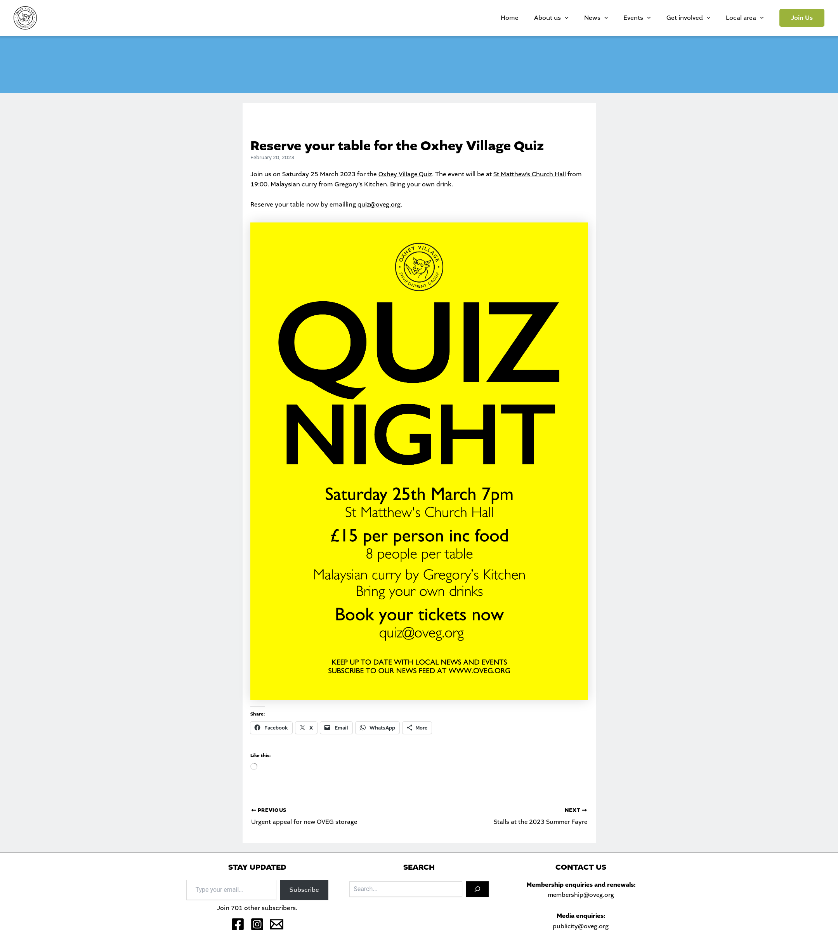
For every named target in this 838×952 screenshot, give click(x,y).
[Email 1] (276, 924)
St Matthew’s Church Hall (532, 174)
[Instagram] (257, 924)
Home (552, 18)
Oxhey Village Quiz (406, 174)
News (623, 18)
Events (656, 18)
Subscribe (304, 889)
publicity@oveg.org (580, 926)
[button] (801, 18)
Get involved (700, 18)
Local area (749, 18)
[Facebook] (238, 924)
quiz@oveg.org (379, 204)
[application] (600, 18)
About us (586, 18)
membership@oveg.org (581, 895)
